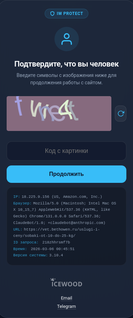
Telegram (66, 306)
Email (66, 298)
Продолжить (66, 174)
